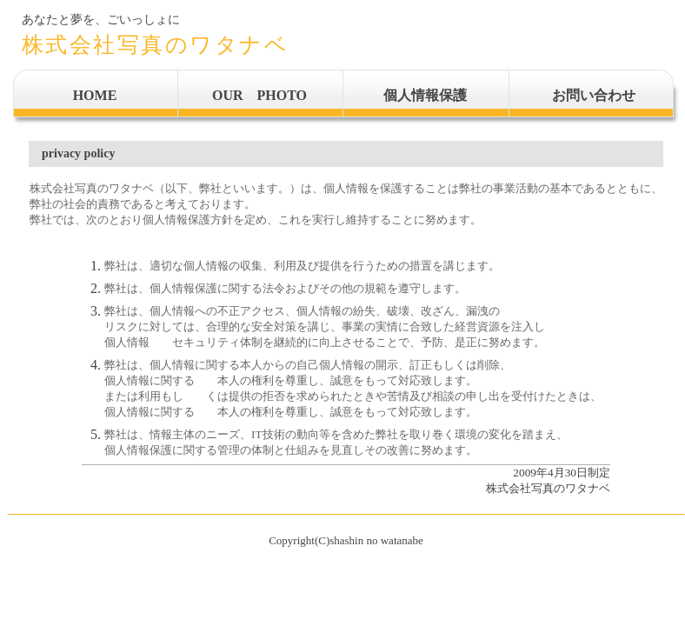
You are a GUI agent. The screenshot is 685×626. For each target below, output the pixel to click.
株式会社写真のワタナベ (155, 45)
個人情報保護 (425, 95)
